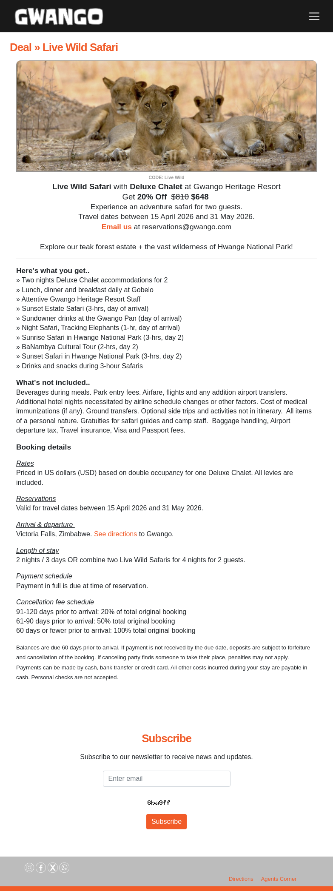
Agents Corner (279, 879)
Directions (241, 879)
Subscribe (166, 821)
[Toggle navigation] (314, 16)
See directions (115, 534)
